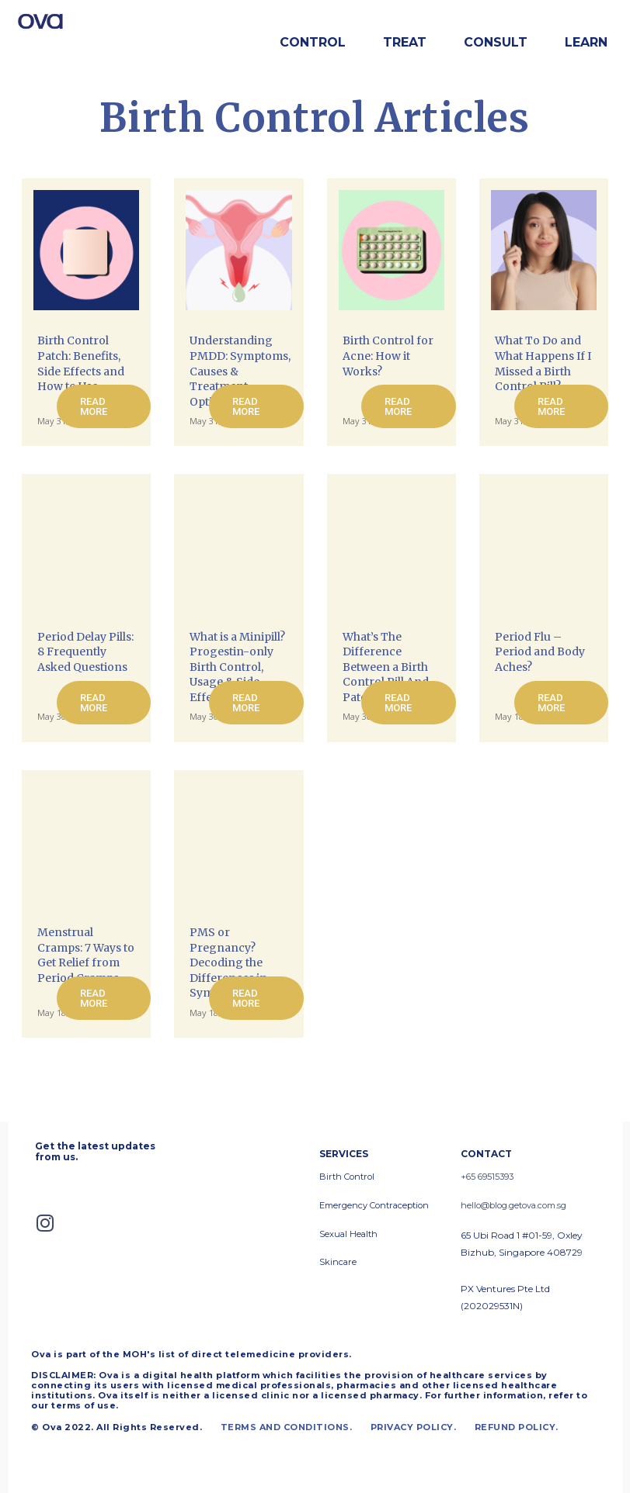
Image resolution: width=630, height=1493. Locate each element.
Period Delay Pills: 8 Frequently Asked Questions (85, 652)
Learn (586, 42)
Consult (495, 42)
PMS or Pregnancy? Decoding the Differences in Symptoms (228, 962)
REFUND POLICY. (517, 1425)
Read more (93, 406)
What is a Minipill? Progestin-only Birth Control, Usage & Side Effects (237, 667)
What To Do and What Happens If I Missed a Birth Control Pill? (543, 363)
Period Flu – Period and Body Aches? (540, 652)
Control (313, 42)
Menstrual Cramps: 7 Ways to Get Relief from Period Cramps (85, 955)
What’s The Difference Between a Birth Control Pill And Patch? (386, 667)
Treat (404, 42)
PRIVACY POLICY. (414, 1425)
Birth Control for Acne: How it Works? (388, 356)
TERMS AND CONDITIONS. (287, 1425)
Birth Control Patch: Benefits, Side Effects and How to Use (80, 363)
